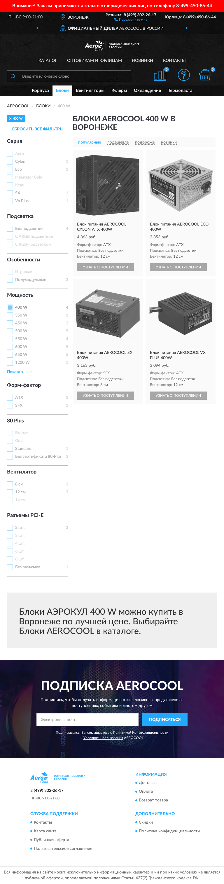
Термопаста (180, 90)
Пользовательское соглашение (63, 849)
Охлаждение (147, 90)
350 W (21, 315)
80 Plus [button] (15, 421)
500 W (21, 331)
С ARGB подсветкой (34, 237)
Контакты (174, 61)
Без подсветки (29, 229)
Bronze (21, 433)
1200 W (22, 363)
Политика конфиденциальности (169, 831)
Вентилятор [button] (21, 472)
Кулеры (119, 90)
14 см (20, 500)
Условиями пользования (103, 738)
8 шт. (19, 559)
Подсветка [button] (20, 216)
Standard (23, 449)
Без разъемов (27, 567)
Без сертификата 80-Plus (38, 457)
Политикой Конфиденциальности (140, 732)
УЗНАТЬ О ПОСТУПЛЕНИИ (105, 267)
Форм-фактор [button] (24, 385)
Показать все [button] (19, 372)
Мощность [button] (20, 295)
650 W (21, 355)
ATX (19, 398)
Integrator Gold (28, 177)
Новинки (142, 61)
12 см (20, 492)
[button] (130, 19)
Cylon (20, 162)
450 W (21, 323)
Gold (19, 441)
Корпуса (40, 90)
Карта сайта (45, 831)
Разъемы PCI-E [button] (25, 515)
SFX (18, 405)
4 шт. (19, 543)
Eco (18, 169)
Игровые (23, 272)
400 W (21, 307)
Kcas (19, 185)
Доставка (148, 783)
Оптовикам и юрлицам (94, 61)
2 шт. (19, 528)
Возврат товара (153, 801)
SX (17, 193)
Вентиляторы (90, 90)
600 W (21, 347)
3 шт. (19, 536)
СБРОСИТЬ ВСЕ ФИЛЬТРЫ (38, 129)
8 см (19, 484)
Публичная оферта (51, 840)
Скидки (146, 822)
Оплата (146, 792)
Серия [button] (14, 141)
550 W (21, 339)
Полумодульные (30, 280)
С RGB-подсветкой (33, 244)
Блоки (62, 90)
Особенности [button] (23, 260)
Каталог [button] (47, 61)
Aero (19, 154)
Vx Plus (22, 201)
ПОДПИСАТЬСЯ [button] (165, 720)
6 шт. (19, 551)
